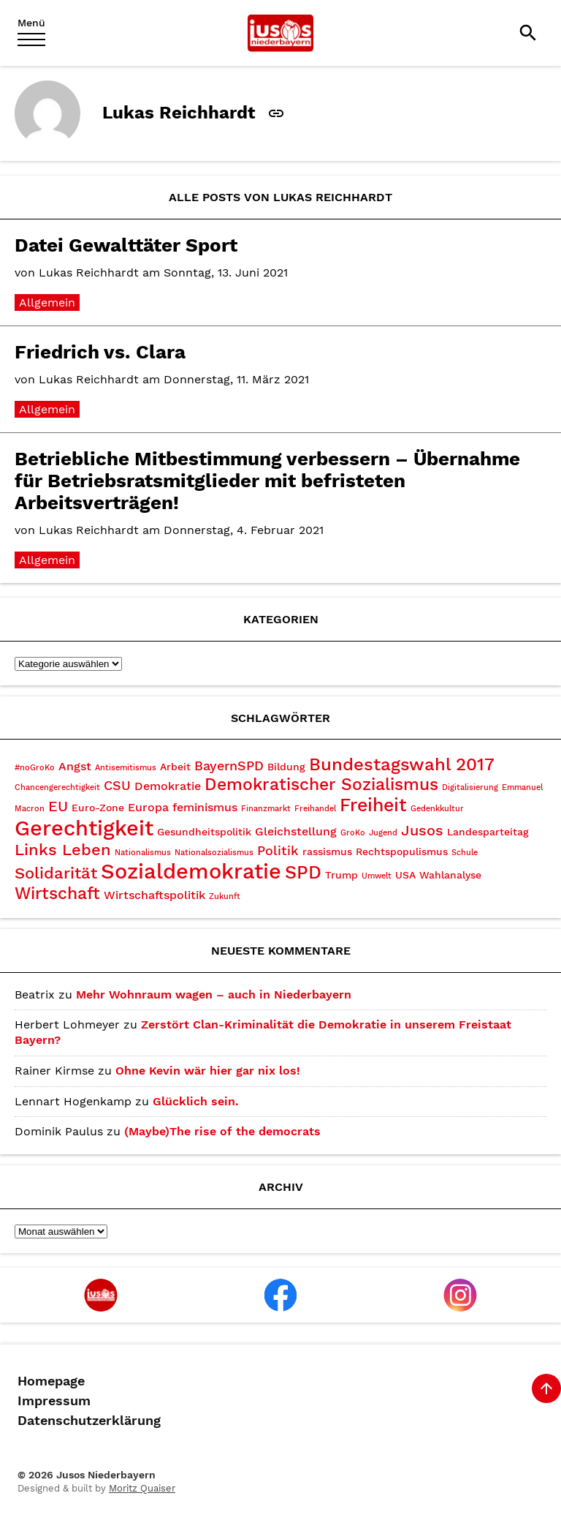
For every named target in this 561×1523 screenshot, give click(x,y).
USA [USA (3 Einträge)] (405, 875)
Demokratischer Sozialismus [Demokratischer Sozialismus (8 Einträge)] (321, 784)
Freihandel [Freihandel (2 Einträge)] (315, 808)
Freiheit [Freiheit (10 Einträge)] (373, 805)
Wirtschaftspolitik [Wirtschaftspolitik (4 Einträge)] (154, 895)
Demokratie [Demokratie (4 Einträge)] (167, 786)
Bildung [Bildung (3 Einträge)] (286, 766)
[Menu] (31, 33)
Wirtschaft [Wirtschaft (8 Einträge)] (57, 893)
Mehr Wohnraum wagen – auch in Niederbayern (213, 994)
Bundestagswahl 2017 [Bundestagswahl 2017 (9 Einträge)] (402, 764)
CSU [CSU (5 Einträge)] (117, 785)
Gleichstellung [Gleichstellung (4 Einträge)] (296, 831)
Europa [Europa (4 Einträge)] (148, 807)
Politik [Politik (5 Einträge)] (278, 850)
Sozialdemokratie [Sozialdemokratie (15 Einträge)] (191, 871)
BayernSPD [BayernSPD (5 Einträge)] (229, 765)
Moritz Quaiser (142, 1488)
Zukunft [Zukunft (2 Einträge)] (224, 896)
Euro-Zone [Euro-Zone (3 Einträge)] (98, 807)
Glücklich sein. (196, 1101)
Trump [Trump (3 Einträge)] (341, 875)
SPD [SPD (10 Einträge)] (303, 872)
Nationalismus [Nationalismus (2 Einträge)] (143, 852)
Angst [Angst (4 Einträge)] (74, 766)
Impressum (54, 1401)
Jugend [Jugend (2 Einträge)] (383, 833)
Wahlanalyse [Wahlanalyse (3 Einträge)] (450, 875)
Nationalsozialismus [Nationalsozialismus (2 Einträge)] (214, 852)
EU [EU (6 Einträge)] (58, 806)
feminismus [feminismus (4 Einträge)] (204, 807)
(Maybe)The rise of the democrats (222, 1131)
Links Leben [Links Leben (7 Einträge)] (63, 850)
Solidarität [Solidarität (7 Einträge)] (56, 873)
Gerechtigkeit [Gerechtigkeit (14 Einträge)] (84, 828)
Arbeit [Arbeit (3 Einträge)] (175, 766)
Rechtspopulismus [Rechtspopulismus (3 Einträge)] (402, 851)
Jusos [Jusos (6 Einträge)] (422, 830)
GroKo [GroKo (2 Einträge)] (352, 833)
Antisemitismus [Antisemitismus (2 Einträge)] (125, 767)
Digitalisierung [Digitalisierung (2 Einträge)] (470, 787)
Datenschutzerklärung (89, 1420)
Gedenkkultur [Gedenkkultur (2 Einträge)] (437, 808)
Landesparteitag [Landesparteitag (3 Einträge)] (488, 832)
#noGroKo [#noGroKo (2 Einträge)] (35, 767)
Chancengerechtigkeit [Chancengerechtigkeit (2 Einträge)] (57, 787)
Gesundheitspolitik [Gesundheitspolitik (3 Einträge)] (204, 832)
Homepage (51, 1381)
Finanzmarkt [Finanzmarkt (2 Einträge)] (266, 808)
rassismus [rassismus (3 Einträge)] (327, 851)
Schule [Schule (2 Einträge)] (464, 852)
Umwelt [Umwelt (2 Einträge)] (377, 876)
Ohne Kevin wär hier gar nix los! (207, 1071)
